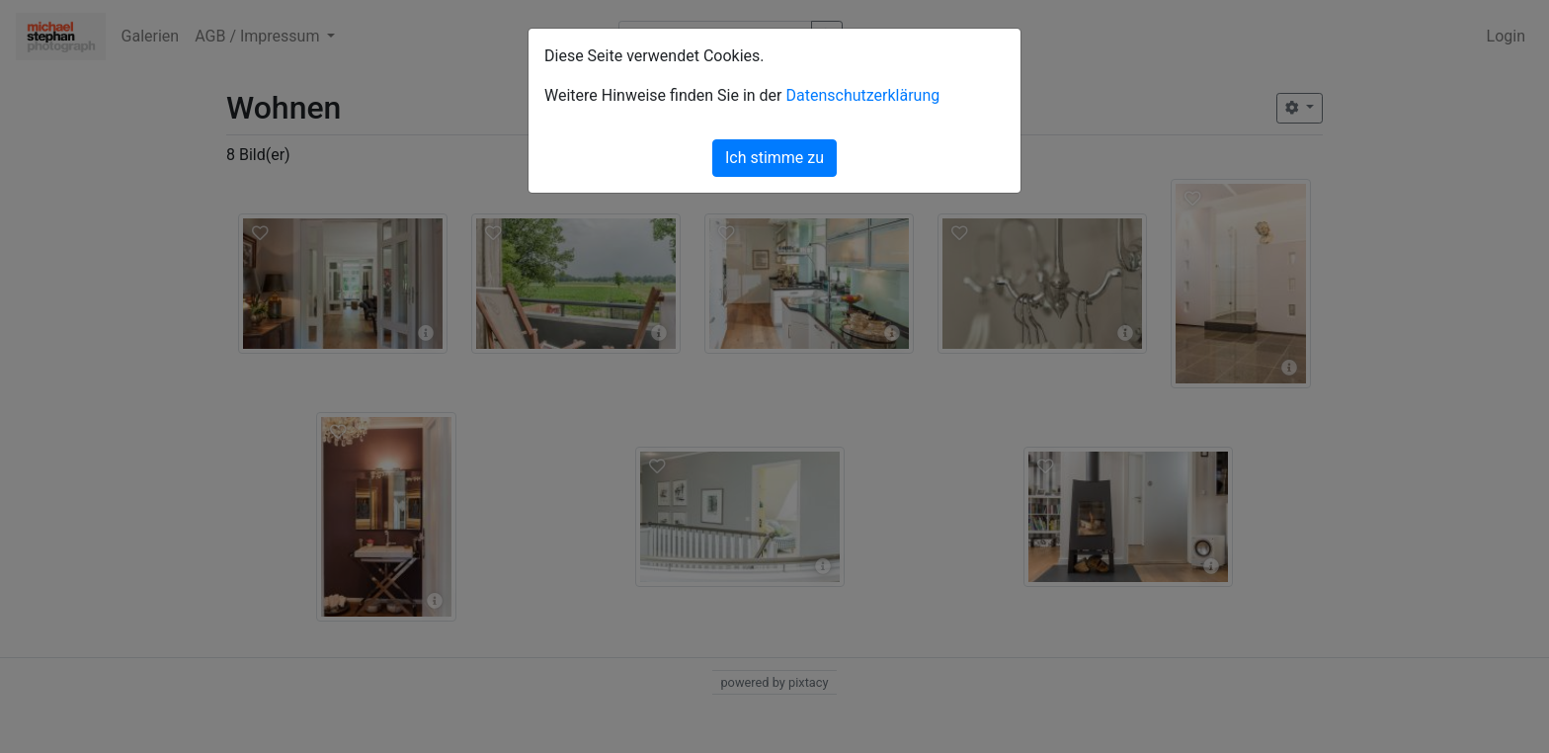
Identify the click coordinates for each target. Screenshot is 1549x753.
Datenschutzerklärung (862, 95)
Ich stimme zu (774, 157)
